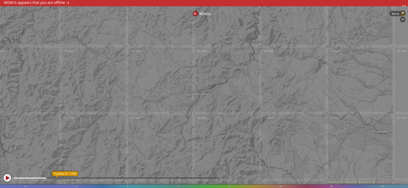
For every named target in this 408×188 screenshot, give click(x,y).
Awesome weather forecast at (365, 181)
